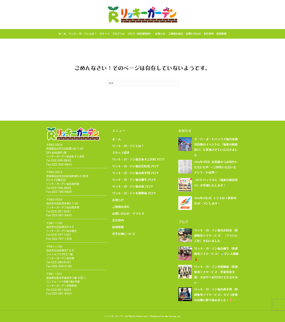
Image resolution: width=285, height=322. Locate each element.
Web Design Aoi (172, 316)
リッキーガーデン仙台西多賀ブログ (135, 172)
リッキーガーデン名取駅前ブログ (134, 193)
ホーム (62, 33)
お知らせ (160, 33)
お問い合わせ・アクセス (128, 213)
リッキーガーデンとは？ (83, 33)
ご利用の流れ (175, 33)
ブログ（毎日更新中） (140, 33)
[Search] (142, 83)
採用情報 (221, 33)
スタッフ (104, 33)
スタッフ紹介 (121, 152)
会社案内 (209, 33)
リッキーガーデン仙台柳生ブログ (134, 179)
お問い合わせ (193, 33)
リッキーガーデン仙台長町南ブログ (135, 166)
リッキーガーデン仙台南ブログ (132, 186)
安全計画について (123, 233)
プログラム (118, 33)
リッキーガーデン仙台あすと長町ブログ (138, 159)
